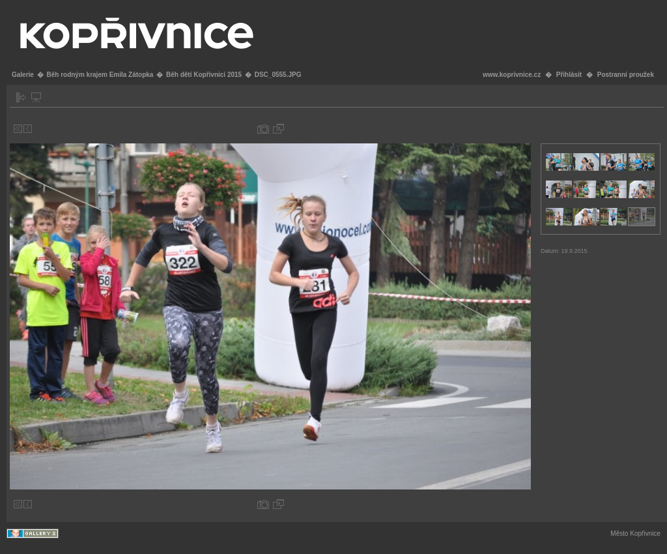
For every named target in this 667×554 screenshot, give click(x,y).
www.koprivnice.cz (512, 74)
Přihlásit (569, 74)
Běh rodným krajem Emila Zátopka (99, 74)
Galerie (23, 74)
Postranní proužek (625, 74)
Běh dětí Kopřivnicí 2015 (204, 74)
